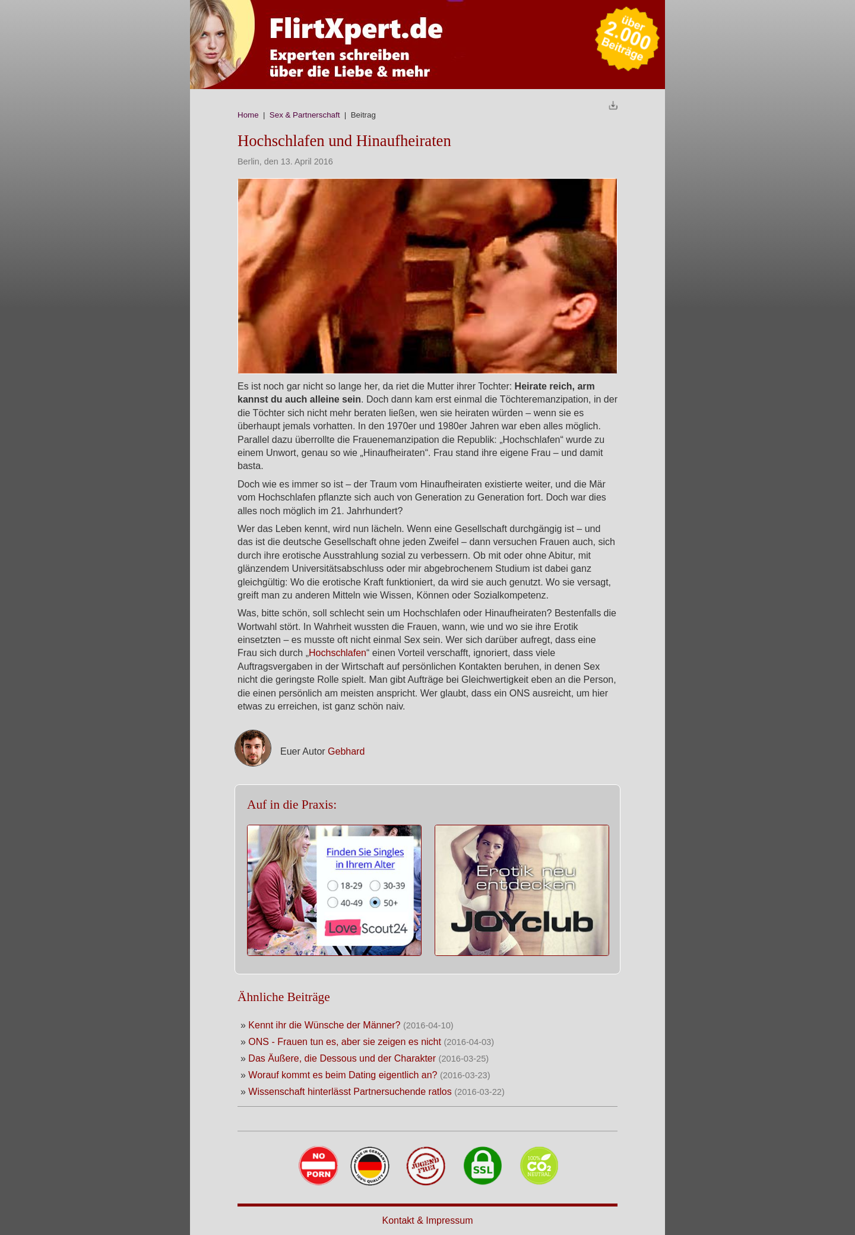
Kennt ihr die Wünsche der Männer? (324, 1025)
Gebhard (346, 751)
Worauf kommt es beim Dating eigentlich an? (342, 1075)
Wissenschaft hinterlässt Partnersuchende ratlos (351, 1092)
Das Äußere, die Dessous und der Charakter (343, 1058)
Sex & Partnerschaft (305, 114)
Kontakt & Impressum (427, 1220)
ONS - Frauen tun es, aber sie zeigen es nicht (344, 1042)
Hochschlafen (337, 653)
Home (248, 114)
